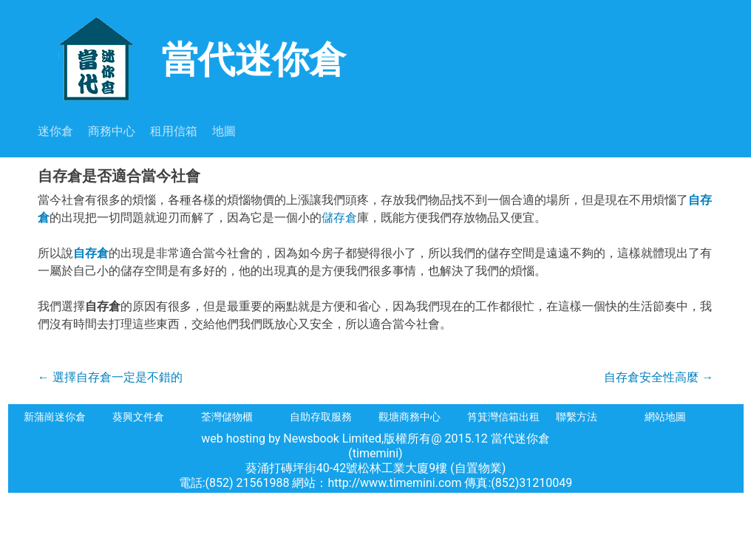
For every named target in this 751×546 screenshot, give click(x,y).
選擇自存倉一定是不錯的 (110, 377)
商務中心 (111, 131)
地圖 (224, 131)
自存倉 (91, 253)
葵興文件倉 (138, 417)
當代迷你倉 (192, 58)
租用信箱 (173, 131)
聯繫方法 (576, 417)
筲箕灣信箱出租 (503, 417)
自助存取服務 (321, 417)
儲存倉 (339, 218)
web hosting (233, 438)
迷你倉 (55, 131)
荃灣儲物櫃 (227, 417)
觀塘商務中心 (409, 417)
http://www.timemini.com (396, 483)
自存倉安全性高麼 (658, 377)
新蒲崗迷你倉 (55, 417)
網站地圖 (665, 417)
